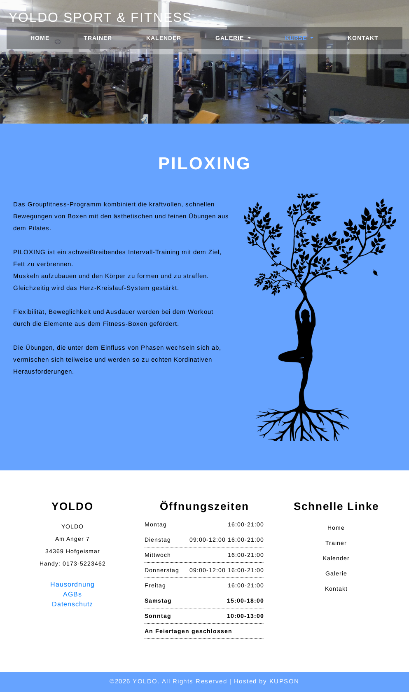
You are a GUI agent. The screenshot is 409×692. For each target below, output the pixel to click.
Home (47, 37)
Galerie (336, 573)
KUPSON (284, 681)
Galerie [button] (230, 38)
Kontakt (363, 38)
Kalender (163, 38)
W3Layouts (209, 691)
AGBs (72, 594)
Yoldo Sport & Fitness (100, 17)
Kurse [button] (297, 38)
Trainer (98, 38)
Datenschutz (72, 604)
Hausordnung (72, 584)
